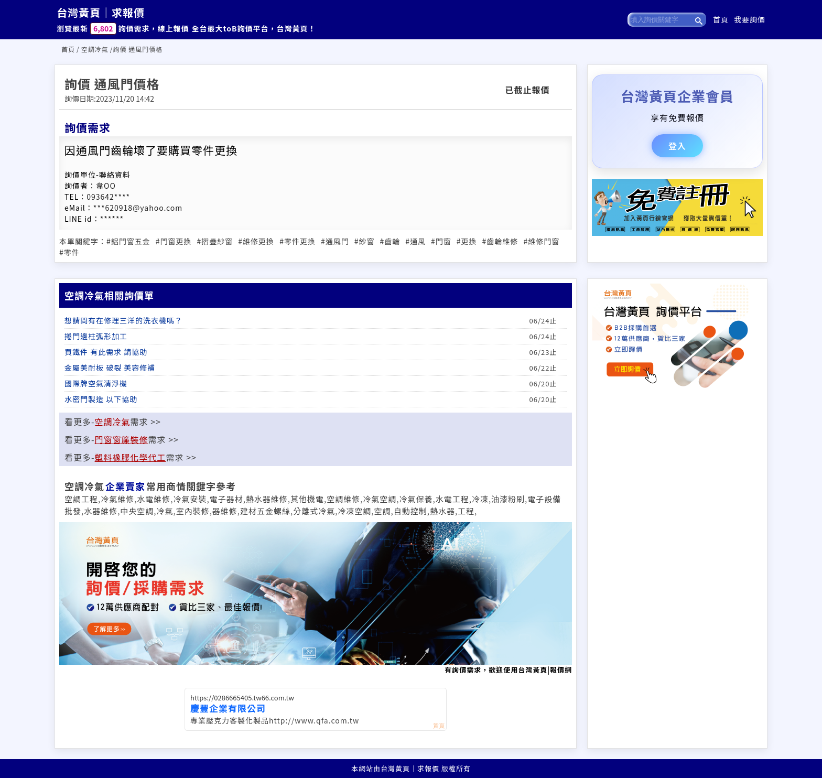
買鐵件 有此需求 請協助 (105, 352)
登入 (677, 145)
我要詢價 (749, 19)
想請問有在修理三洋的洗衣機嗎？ (123, 320)
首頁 (721, 19)
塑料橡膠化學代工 (130, 457)
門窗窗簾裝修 (121, 439)
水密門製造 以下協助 (100, 399)
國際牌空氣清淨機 (95, 383)
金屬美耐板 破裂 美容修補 (109, 367)
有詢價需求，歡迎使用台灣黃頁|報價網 (315, 598)
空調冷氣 (95, 49)
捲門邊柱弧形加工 (95, 336)
